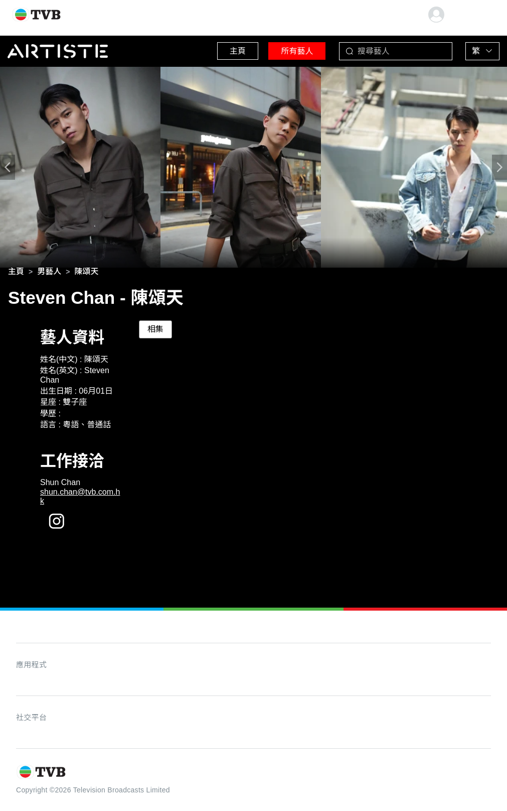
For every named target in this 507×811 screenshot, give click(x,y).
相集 (155, 331)
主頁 (222, 50)
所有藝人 (287, 50)
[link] (16, 273)
